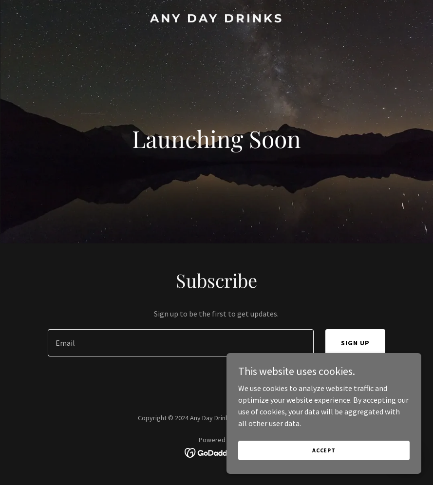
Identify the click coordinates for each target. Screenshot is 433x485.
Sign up (355, 342)
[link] (216, 19)
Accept (324, 450)
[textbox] (181, 342)
